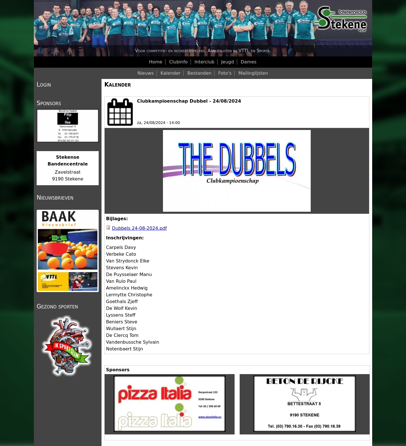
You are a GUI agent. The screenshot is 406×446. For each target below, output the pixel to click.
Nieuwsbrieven (55, 197)
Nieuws (145, 73)
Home (155, 62)
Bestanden (199, 73)
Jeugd (227, 62)
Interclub (205, 62)
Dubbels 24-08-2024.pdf (139, 228)
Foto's (224, 73)
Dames (249, 62)
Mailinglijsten (253, 73)
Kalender (117, 84)
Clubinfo (178, 62)
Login (44, 84)
